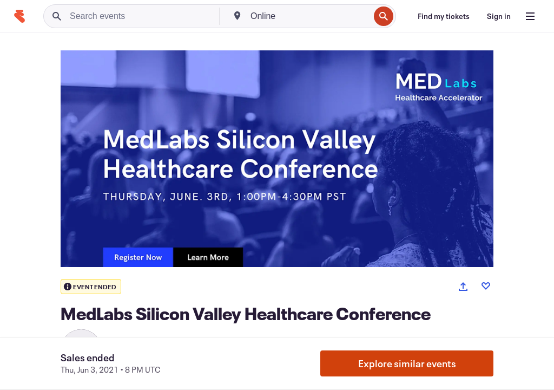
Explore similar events (407, 363)
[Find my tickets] (443, 16)
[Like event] (485, 286)
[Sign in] (498, 16)
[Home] (19, 16)
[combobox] (309, 16)
